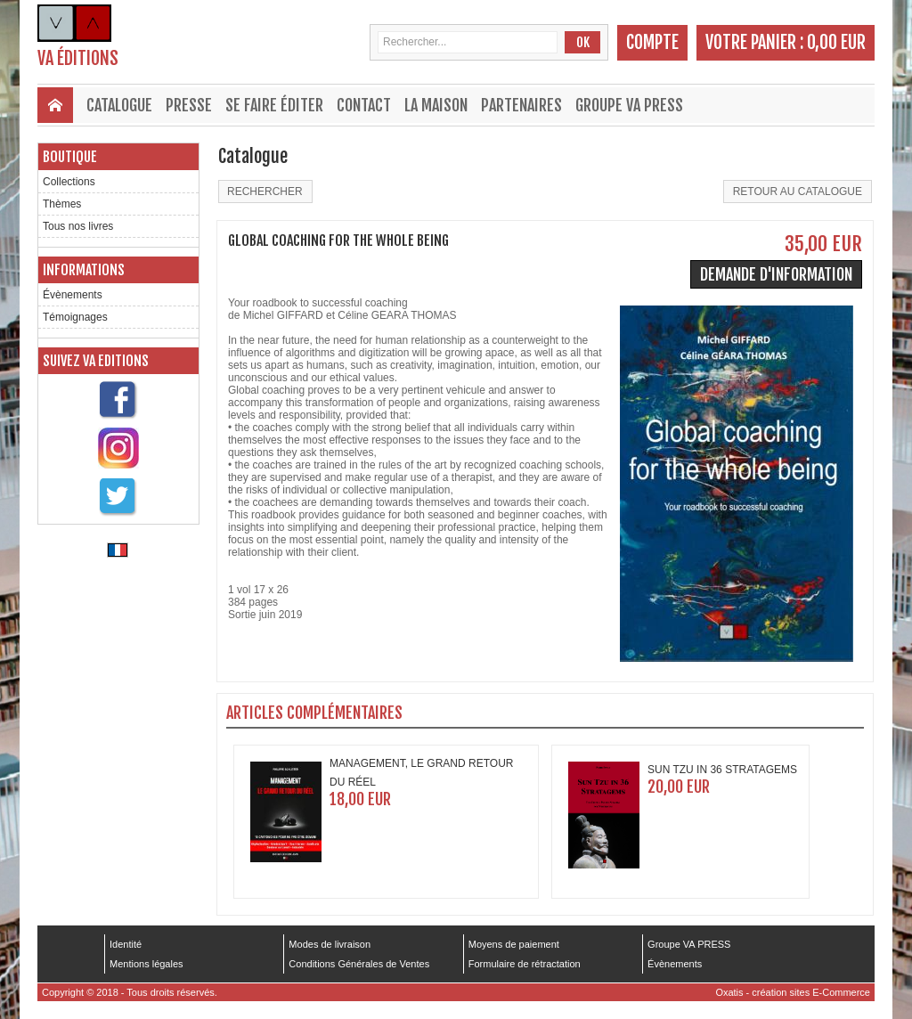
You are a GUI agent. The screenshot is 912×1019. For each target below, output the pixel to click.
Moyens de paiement (513, 944)
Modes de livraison (329, 944)
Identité (126, 944)
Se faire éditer (274, 105)
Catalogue (119, 105)
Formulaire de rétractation (524, 963)
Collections (69, 181)
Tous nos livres (78, 226)
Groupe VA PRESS (629, 105)
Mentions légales (146, 963)
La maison (436, 105)
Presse (189, 105)
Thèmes (62, 204)
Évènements (72, 295)
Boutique (70, 157)
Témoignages (75, 317)
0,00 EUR (836, 42)
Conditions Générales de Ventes (359, 963)
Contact (364, 105)
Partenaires (521, 105)
